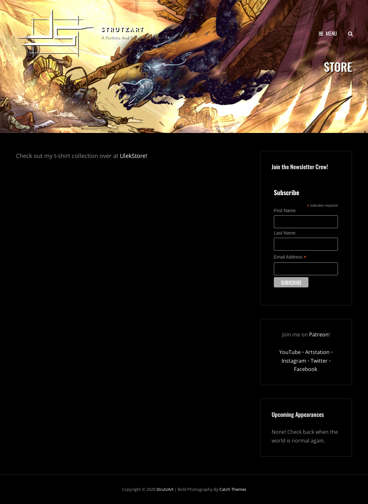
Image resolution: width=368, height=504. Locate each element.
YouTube (290, 352)
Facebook (306, 369)
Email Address (290, 257)
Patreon (319, 334)
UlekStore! (133, 156)
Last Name (285, 232)
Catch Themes (232, 489)
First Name (285, 210)
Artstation (317, 352)
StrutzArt (122, 30)
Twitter (319, 360)
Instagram (294, 360)
